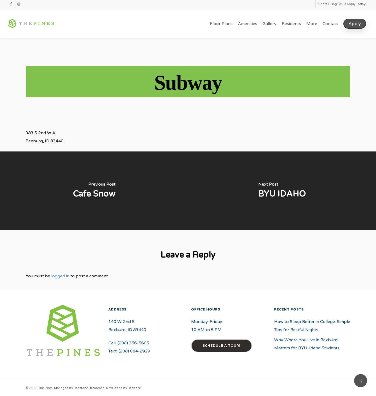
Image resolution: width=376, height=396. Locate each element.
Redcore (134, 388)
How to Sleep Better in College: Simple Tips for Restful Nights (312, 325)
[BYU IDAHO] (282, 190)
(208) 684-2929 (134, 351)
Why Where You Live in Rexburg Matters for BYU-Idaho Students (306, 344)
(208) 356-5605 (133, 343)
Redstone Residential (89, 388)
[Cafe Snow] (94, 190)
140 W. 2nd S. (121, 321)
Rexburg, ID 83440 (127, 329)
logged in (60, 276)
